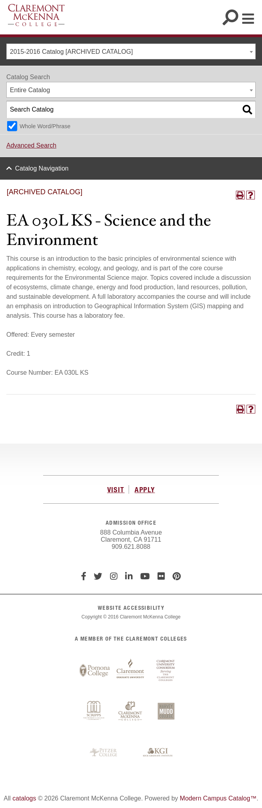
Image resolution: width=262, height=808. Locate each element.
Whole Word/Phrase (44, 126)
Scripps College (95, 712)
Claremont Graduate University (130, 670)
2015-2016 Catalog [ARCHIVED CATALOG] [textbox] (71, 51)
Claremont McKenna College (36, 15)
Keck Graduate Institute (158, 752)
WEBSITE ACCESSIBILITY (131, 607)
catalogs (24, 798)
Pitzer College (104, 752)
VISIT (116, 489)
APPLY (145, 489)
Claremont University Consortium (166, 670)
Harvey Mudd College (166, 712)
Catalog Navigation (41, 168)
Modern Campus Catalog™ (218, 798)
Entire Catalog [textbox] (30, 90)
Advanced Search (31, 145)
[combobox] (131, 51)
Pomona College (95, 670)
